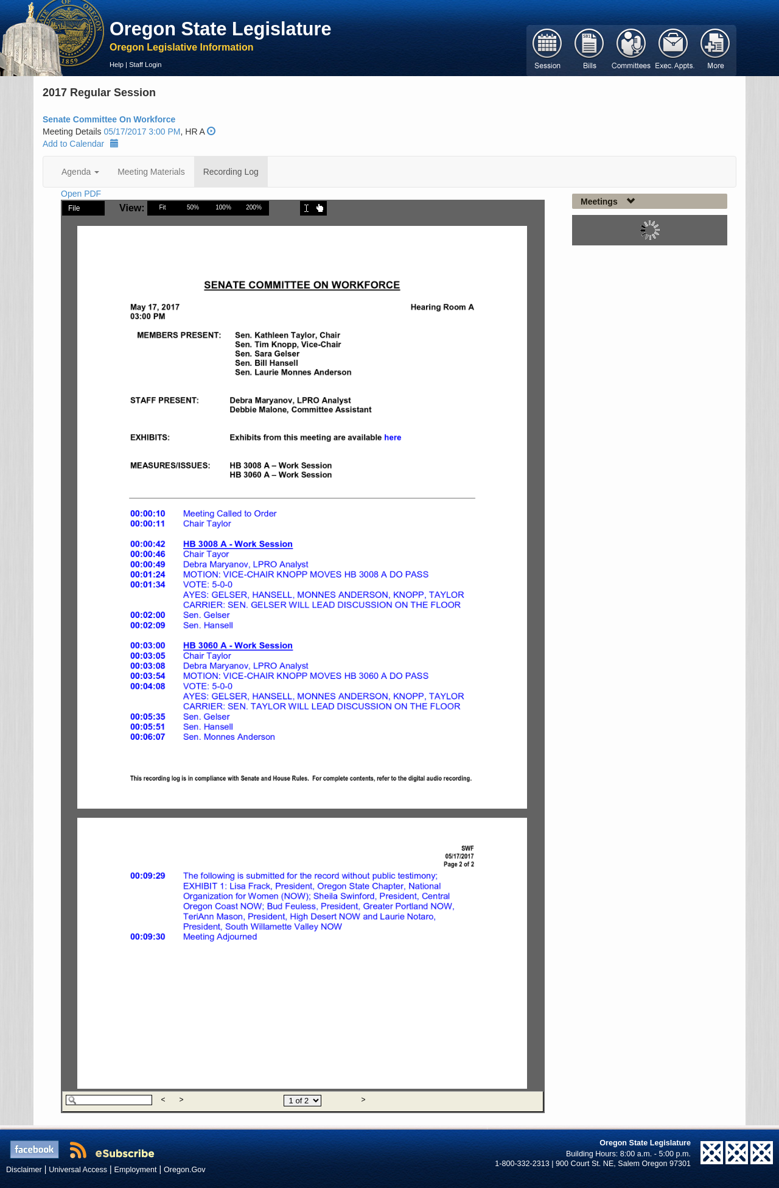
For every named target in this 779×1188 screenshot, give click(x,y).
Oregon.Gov (185, 1169)
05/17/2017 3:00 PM (141, 131)
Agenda (80, 172)
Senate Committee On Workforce (109, 119)
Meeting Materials (151, 172)
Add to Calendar (81, 144)
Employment (135, 1169)
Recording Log (231, 172)
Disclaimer (24, 1169)
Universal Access (78, 1169)
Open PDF (81, 194)
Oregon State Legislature (221, 29)
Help (117, 64)
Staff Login (145, 64)
